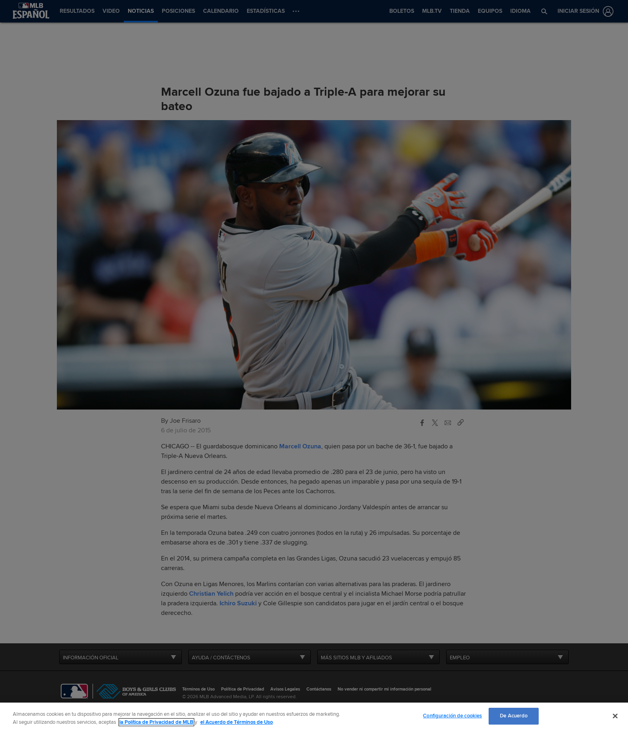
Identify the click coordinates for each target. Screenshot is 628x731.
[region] (314, 717)
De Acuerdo (513, 716)
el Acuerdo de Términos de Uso (236, 722)
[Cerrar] (615, 716)
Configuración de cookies (452, 716)
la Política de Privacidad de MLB (156, 722)
